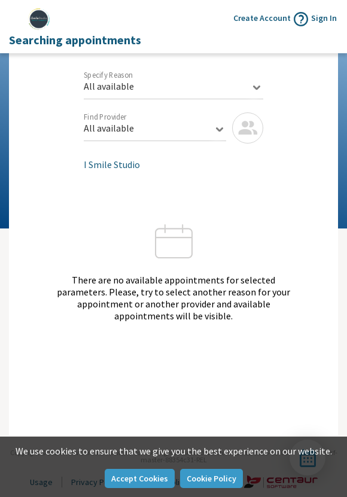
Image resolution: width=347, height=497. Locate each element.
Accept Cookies (139, 478)
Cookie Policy (211, 478)
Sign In (324, 18)
